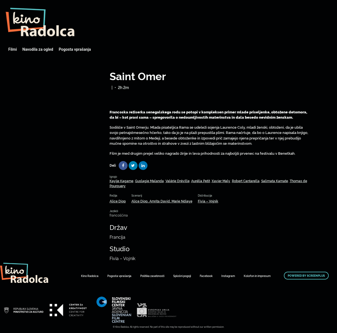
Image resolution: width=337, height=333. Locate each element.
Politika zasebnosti (152, 276)
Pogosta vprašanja (75, 49)
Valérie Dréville (177, 180)
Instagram (228, 276)
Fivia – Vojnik (208, 201)
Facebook (206, 276)
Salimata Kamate (274, 180)
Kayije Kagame (121, 180)
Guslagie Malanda (149, 180)
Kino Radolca (89, 276)
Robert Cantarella (246, 180)
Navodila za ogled (37, 49)
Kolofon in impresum (257, 276)
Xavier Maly (221, 180)
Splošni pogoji (182, 276)
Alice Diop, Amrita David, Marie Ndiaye (161, 201)
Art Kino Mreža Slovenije (40, 22)
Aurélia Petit (200, 180)
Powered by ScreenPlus (306, 276)
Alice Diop (118, 201)
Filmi (12, 49)
